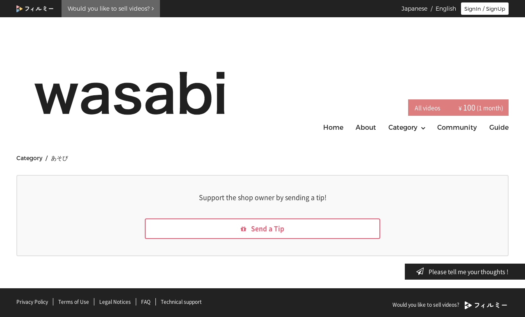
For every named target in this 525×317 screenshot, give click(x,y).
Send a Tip (263, 229)
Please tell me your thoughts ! (465, 271)
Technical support (181, 302)
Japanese (414, 8)
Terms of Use (73, 302)
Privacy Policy (32, 302)
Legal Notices (115, 302)
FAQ (146, 302)
